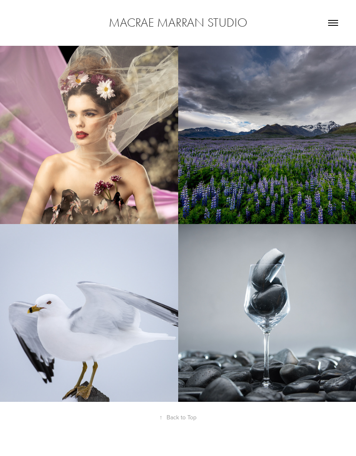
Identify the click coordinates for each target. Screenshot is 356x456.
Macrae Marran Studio (178, 22)
